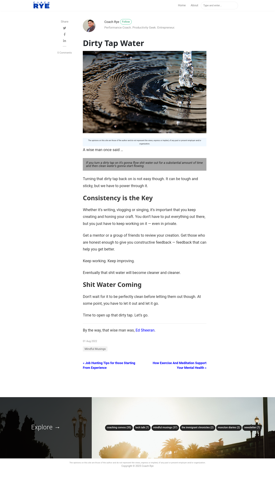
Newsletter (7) (252, 427)
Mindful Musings (95, 349)
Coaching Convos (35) (119, 427)
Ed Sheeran (145, 330)
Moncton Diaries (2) (229, 427)
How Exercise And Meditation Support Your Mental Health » (179, 365)
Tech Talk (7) (142, 427)
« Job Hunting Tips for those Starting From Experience (109, 365)
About (194, 5)
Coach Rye (111, 22)
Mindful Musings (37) (165, 427)
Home (182, 5)
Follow (126, 21)
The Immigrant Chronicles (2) (198, 427)
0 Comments (64, 52)
